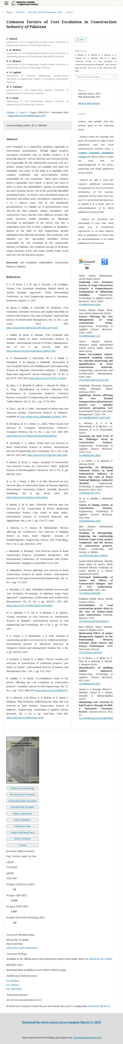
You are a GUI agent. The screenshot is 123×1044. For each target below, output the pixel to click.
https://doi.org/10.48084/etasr (22, 947)
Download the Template (22, 807)
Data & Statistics (22, 820)
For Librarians (14, 988)
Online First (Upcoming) (22, 788)
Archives (20, 12)
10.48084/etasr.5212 (89, 335)
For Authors (12, 984)
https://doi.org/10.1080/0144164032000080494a (31, 435)
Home (9, 12)
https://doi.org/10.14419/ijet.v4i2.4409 (47, 455)
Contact (22, 845)
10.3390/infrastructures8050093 (96, 718)
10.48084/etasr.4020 (89, 455)
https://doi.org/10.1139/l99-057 (52, 690)
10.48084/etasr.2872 (89, 683)
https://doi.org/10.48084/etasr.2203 (25, 717)
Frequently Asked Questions (22, 801)
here (39, 999)
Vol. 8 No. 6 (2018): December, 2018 (45, 12)
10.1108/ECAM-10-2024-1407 (94, 379)
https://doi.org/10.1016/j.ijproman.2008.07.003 (31, 350)
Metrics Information (89, 103)
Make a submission (22, 813)
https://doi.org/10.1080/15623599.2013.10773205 (32, 327)
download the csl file (100, 958)
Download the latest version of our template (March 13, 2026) (61, 1022)
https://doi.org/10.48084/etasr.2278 (26, 115)
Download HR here (98, 1006)
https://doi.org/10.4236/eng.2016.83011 (27, 497)
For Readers (12, 980)
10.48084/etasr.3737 (89, 492)
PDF (81, 39)
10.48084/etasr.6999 (89, 304)
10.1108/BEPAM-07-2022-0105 (94, 417)
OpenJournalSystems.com (87, 1037)
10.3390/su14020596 (90, 593)
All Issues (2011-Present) (22, 794)
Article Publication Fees (22, 832)
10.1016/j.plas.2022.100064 (93, 555)
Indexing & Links (22, 826)
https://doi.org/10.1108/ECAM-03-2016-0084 (29, 605)
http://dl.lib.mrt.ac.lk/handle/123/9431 (40, 416)
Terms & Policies (22, 839)
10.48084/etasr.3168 (89, 520)
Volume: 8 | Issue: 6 (17, 112)
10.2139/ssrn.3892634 (90, 652)
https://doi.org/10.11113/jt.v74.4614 (47, 378)
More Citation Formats (88, 76)
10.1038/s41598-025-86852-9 (94, 621)
